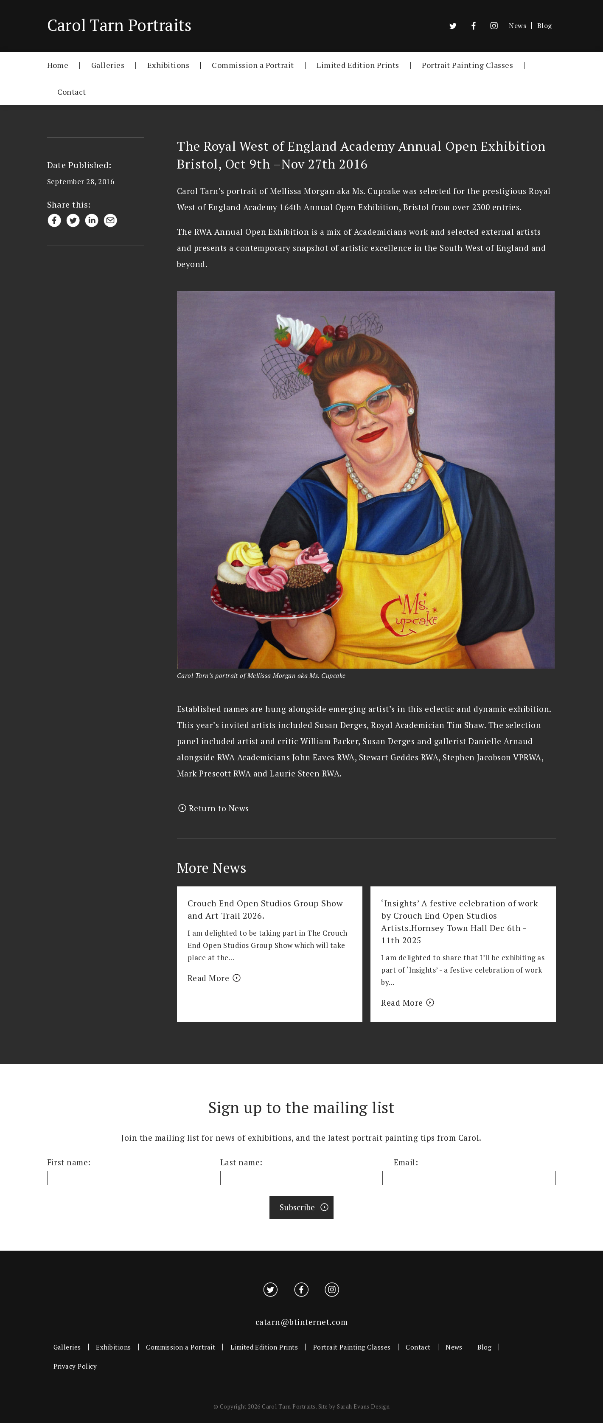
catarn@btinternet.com (301, 1321)
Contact (71, 91)
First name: (69, 1162)
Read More (208, 978)
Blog (544, 25)
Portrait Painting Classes (467, 65)
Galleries (107, 65)
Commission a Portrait (253, 65)
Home (58, 65)
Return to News (219, 808)
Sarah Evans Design (363, 1406)
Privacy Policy (75, 1366)
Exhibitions (168, 65)
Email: (406, 1162)
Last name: (241, 1162)
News (517, 25)
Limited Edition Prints (358, 65)
